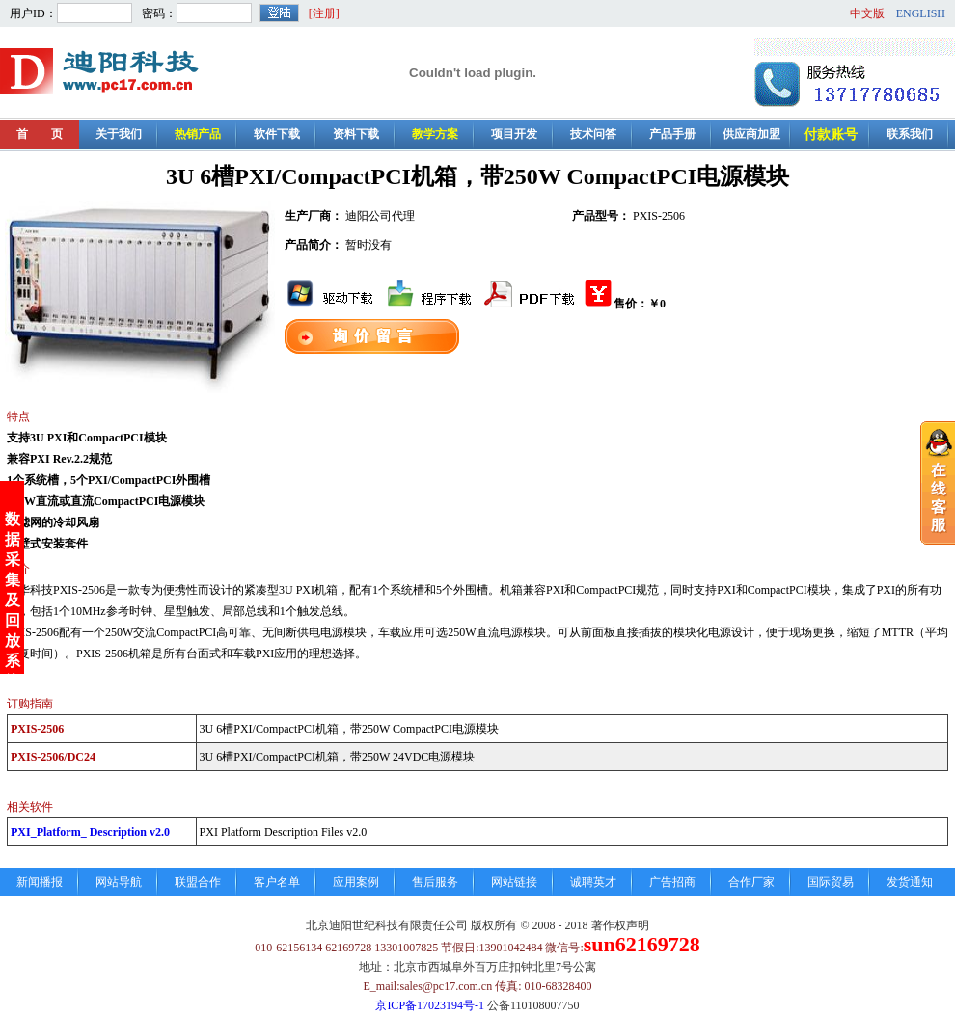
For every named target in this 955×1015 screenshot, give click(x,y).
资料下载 (356, 134)
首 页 (39, 134)
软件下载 (277, 134)
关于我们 (119, 134)
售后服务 (435, 882)
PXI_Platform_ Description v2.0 (90, 832)
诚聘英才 (593, 882)
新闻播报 (39, 882)
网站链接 (514, 882)
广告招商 (672, 882)
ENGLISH (920, 13)
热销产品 (198, 134)
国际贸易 (830, 882)
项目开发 (514, 134)
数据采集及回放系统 (12, 572)
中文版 (867, 13)
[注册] (324, 13)
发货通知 (910, 882)
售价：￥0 (624, 303)
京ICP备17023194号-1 (429, 1005)
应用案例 (356, 882)
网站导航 (119, 882)
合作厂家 (751, 882)
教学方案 (435, 134)
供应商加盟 (751, 134)
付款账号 (831, 134)
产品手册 (672, 134)
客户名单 (277, 882)
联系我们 (910, 134)
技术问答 (593, 134)
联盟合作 (198, 882)
